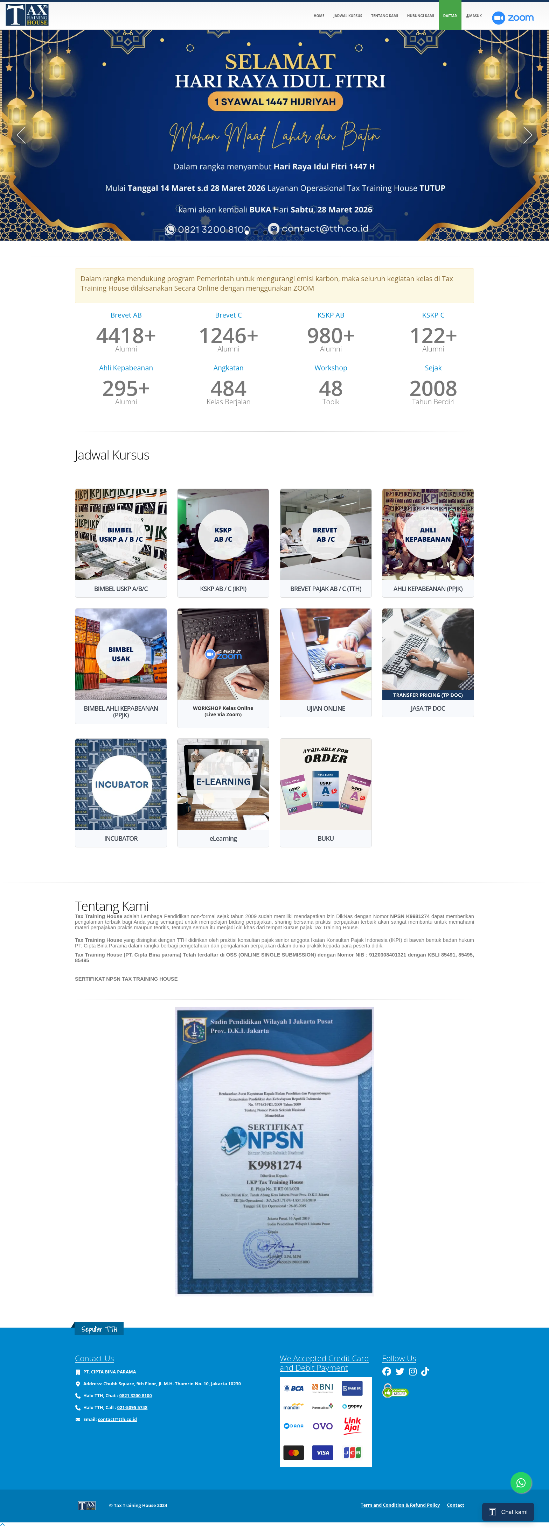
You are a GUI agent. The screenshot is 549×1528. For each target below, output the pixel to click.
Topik (330, 401)
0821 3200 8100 (135, 1396)
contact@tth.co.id (117, 1419)
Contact (455, 1505)
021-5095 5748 (132, 1407)
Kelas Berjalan (229, 401)
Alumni (126, 349)
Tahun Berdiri (433, 401)
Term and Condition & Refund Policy (400, 1505)
